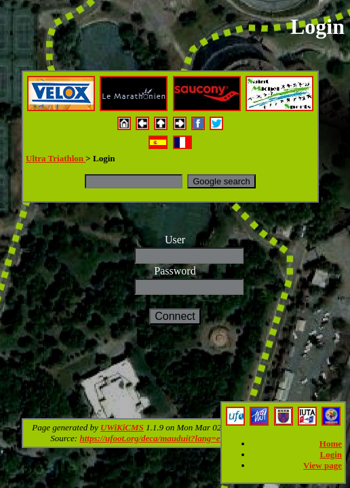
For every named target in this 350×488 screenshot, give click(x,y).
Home (330, 444)
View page (322, 465)
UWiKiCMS (122, 427)
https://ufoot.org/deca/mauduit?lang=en (152, 438)
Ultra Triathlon (55, 158)
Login (330, 454)
